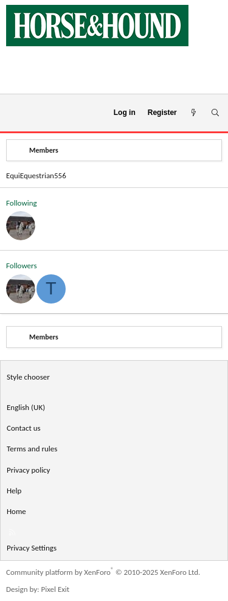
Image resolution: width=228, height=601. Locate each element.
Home (16, 511)
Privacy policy (28, 469)
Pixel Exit (55, 589)
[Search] (215, 113)
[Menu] (14, 113)
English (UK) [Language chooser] (26, 407)
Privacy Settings (32, 547)
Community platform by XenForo (103, 572)
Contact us (24, 428)
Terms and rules (32, 448)
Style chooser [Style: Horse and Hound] (28, 376)
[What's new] (193, 113)
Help (14, 490)
